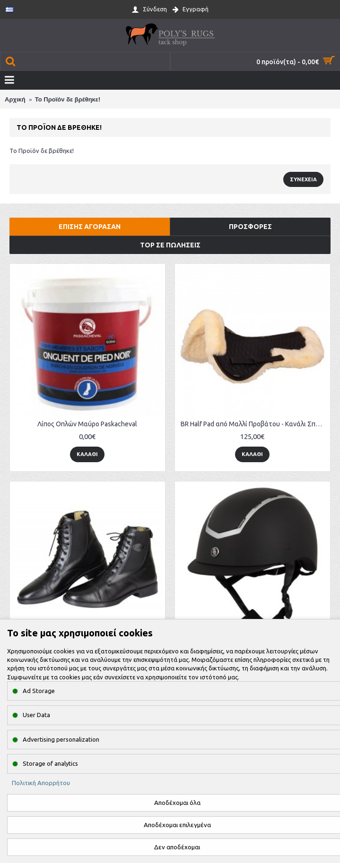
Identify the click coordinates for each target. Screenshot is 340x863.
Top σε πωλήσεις (170, 245)
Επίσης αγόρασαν (90, 226)
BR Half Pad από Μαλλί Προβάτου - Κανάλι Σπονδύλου (254, 424)
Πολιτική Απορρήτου (41, 782)
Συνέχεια (303, 179)
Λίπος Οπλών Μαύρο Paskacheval (87, 424)
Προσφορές (250, 226)
